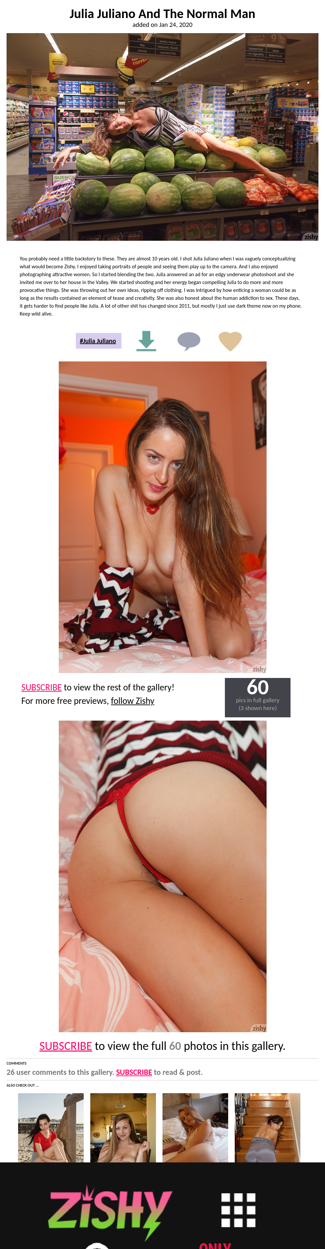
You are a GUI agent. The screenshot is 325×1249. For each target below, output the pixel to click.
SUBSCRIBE (41, 687)
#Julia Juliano (98, 341)
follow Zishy (132, 700)
